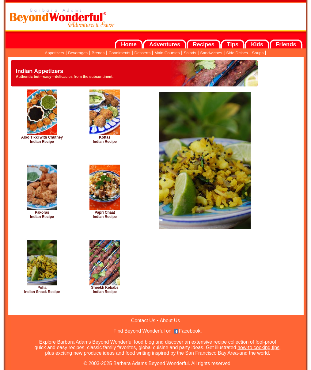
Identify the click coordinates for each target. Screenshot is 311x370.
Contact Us (143, 320)
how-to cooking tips (258, 347)
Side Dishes (237, 53)
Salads (190, 53)
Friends (286, 44)
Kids (257, 44)
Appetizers (54, 53)
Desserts (143, 53)
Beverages (78, 53)
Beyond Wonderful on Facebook (162, 331)
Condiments (119, 53)
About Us (170, 320)
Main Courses (167, 53)
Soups (258, 53)
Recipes (203, 44)
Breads (98, 53)
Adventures (164, 44)
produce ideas (99, 353)
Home (129, 44)
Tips (232, 44)
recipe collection (231, 342)
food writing (138, 353)
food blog (144, 342)
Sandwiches (211, 53)
